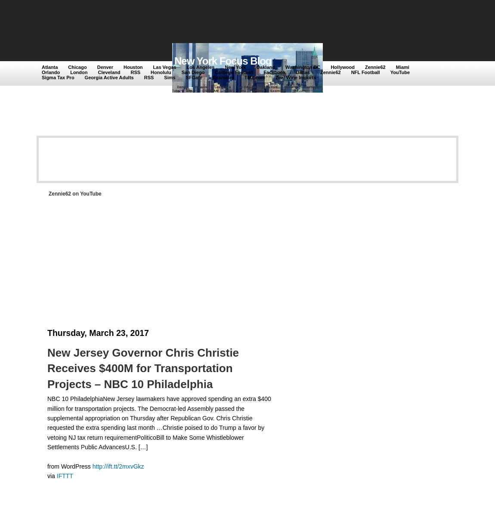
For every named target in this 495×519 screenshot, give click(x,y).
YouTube (400, 72)
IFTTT (65, 475)
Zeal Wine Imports (295, 77)
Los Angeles (200, 67)
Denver (105, 67)
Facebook (274, 72)
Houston (133, 67)
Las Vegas (164, 67)
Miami (402, 67)
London (78, 72)
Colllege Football (234, 72)
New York (235, 67)
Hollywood (343, 67)
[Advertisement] (199, 22)
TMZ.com (254, 77)
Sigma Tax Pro (58, 77)
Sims (169, 77)
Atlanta (50, 67)
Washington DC (302, 67)
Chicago (77, 67)
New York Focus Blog (223, 61)
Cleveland (109, 72)
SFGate (194, 77)
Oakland (266, 67)
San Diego (193, 72)
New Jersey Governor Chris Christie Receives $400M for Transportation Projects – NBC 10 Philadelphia (143, 368)
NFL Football (365, 72)
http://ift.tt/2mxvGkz (118, 466)
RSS (135, 72)
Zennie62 (375, 67)
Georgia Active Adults (109, 77)
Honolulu (161, 72)
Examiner (223, 77)
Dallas (303, 72)
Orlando (51, 72)
